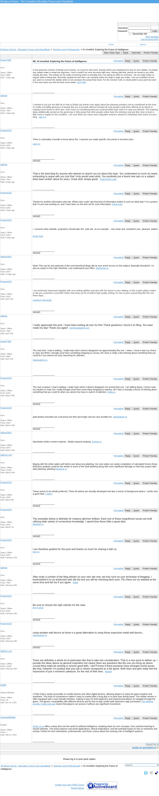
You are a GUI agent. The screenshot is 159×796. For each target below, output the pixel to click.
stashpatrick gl (120, 417)
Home (111, 44)
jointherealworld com (79, 328)
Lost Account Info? (150, 39)
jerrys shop (38, 608)
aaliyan (3, 95)
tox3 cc (36, 552)
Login (154, 31)
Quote (136, 61)
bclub (75, 582)
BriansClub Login (108, 179)
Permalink (118, 61)
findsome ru (61, 469)
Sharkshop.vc (102, 268)
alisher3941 (6, 256)
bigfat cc (112, 392)
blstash (108, 671)
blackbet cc (38, 524)
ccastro (48, 494)
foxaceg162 (6, 130)
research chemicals (42, 300)
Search (143, 44)
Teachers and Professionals (66, 49)
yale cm (42, 117)
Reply (125, 53)
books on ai (38, 726)
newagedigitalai (8, 717)
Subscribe (136, 53)
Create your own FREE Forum (69, 785)
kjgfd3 (3, 685)
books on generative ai (144, 747)
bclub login (117, 204)
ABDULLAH (6, 455)
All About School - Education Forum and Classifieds (25, 49)
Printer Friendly (151, 53)
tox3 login (81, 82)
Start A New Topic (112, 53)
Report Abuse (77, 788)
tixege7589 (5, 60)
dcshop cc (97, 441)
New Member (152, 37)
